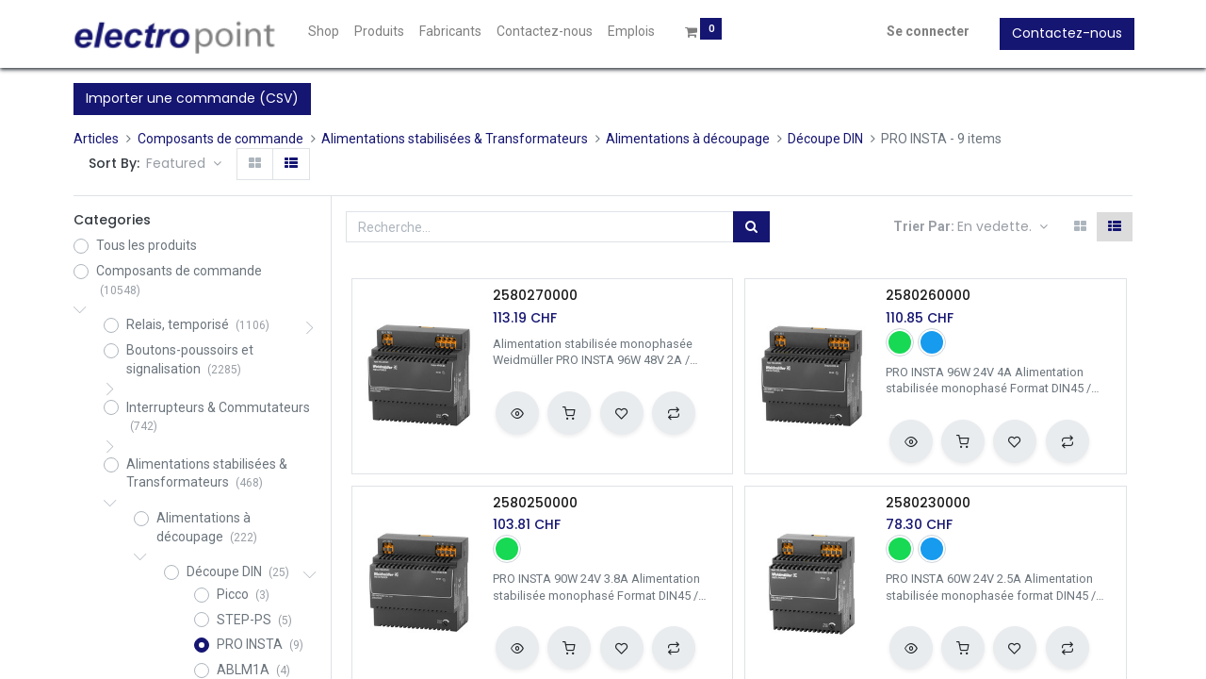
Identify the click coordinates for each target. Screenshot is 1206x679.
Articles (96, 138)
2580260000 (928, 296)
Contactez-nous (1065, 33)
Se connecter (926, 31)
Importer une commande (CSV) (192, 98)
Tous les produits (146, 245)
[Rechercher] (751, 227)
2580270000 (535, 296)
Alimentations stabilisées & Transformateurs (454, 138)
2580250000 (535, 503)
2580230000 (928, 503)
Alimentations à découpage (688, 138)
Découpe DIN (825, 138)
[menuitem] (326, 32)
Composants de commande (220, 138)
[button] (183, 164)
